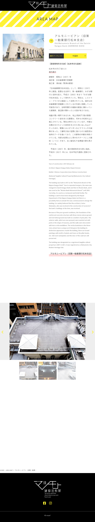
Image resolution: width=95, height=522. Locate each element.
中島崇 (75, 56)
